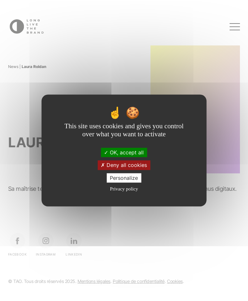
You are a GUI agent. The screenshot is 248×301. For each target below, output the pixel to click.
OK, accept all (124, 152)
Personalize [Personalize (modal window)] (124, 177)
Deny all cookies (124, 165)
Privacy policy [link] (124, 188)
